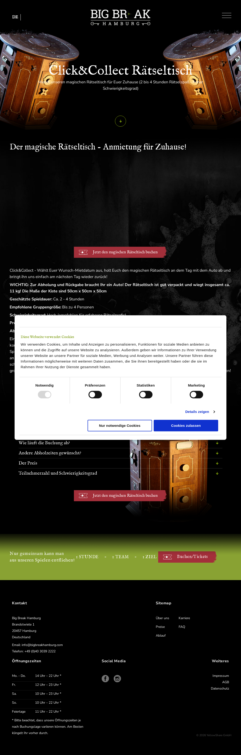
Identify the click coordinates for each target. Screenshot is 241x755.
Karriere (184, 618)
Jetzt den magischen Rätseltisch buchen (125, 252)
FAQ (182, 627)
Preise (160, 627)
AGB (225, 682)
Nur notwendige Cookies (120, 426)
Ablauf (161, 635)
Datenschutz (220, 688)
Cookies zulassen (186, 426)
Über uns (162, 618)
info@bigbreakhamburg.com (42, 645)
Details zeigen (197, 412)
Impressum (221, 676)
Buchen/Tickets (192, 557)
